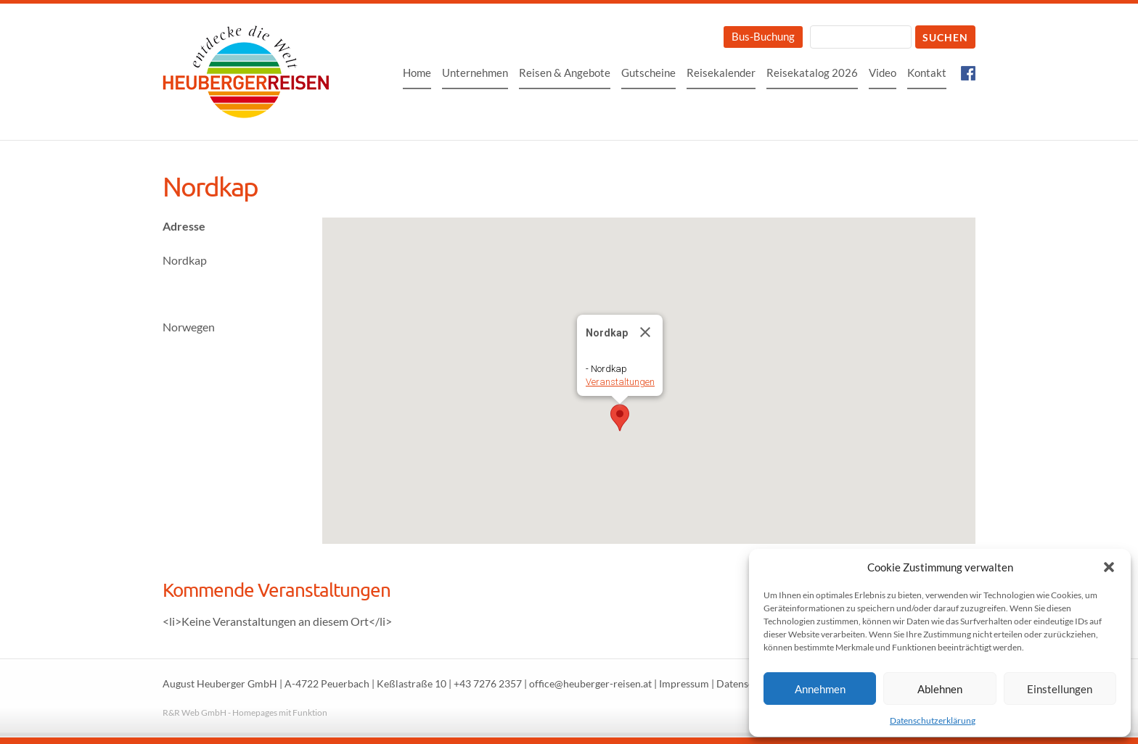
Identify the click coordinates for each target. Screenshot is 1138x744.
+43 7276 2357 (488, 684)
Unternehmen (475, 72)
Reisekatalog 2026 (812, 72)
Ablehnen (939, 688)
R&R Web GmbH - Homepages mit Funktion (245, 712)
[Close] (645, 332)
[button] (1109, 567)
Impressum (684, 684)
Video (882, 72)
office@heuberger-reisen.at (590, 684)
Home (417, 72)
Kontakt (926, 72)
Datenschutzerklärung (932, 720)
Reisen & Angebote (564, 72)
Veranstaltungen (620, 381)
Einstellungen (1059, 688)
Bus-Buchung (763, 36)
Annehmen (820, 688)
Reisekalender (721, 72)
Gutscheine (648, 72)
